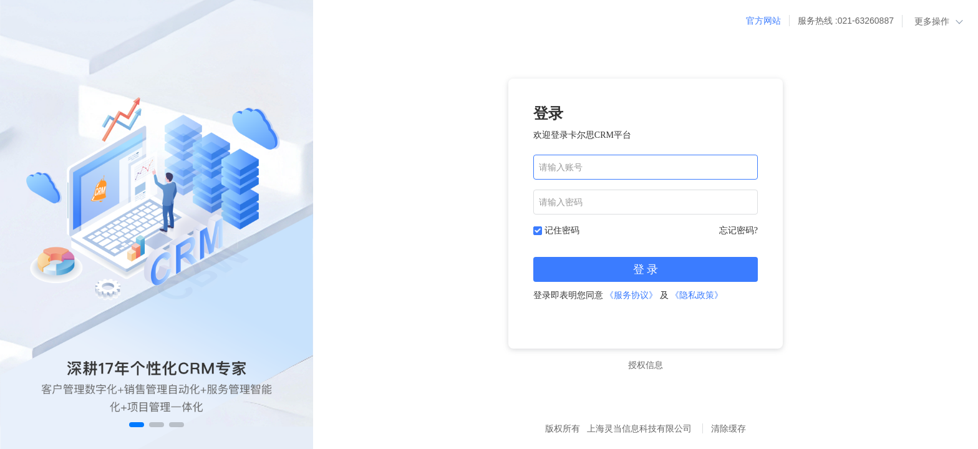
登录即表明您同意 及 (628, 295)
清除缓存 (728, 428)
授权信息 (645, 365)
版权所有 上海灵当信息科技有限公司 (620, 428)
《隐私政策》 (697, 295)
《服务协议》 (631, 295)
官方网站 (763, 21)
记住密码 (562, 230)
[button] (136, 424)
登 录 (646, 269)
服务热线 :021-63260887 (846, 21)
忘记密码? (738, 230)
